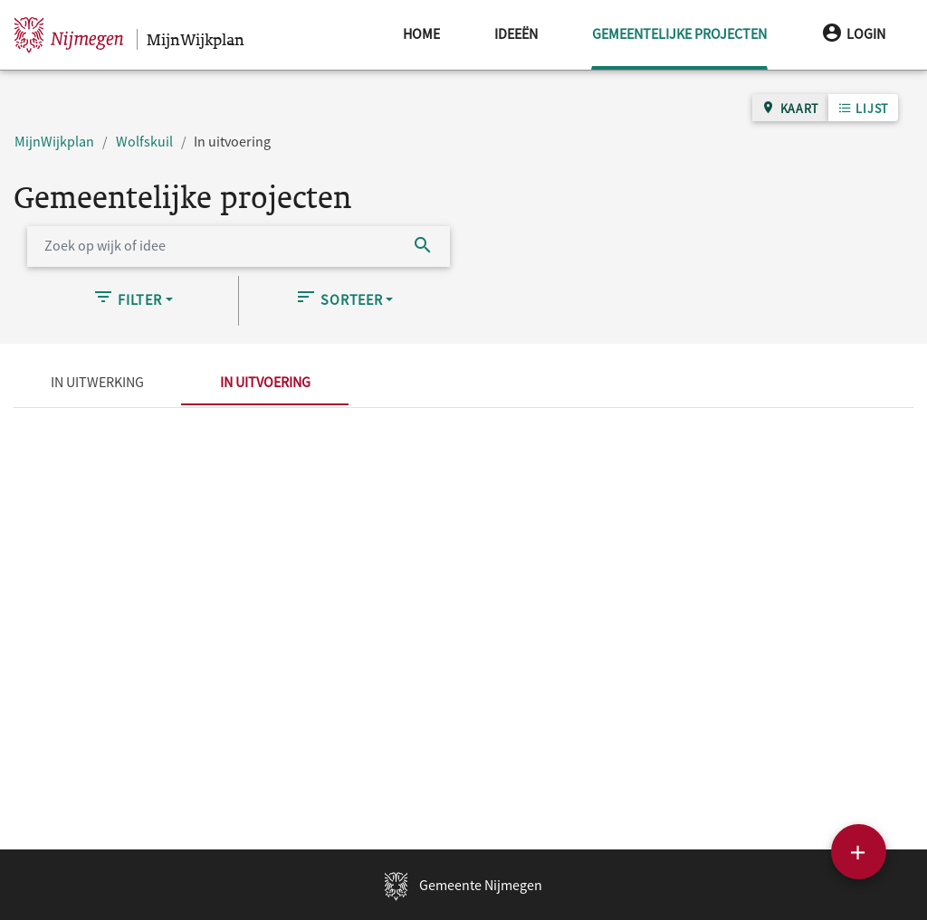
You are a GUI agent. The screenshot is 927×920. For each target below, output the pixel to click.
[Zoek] (422, 246)
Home (421, 33)
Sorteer (338, 297)
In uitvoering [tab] (265, 382)
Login (853, 33)
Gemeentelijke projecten (680, 21)
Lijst (863, 108)
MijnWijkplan (54, 141)
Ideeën (516, 33)
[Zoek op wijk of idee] (212, 246)
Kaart (790, 108)
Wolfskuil (144, 141)
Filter (127, 297)
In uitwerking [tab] (97, 382)
